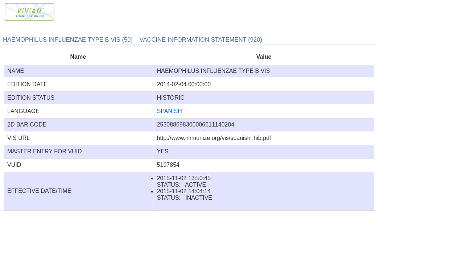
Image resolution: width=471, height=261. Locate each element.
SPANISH (169, 111)
